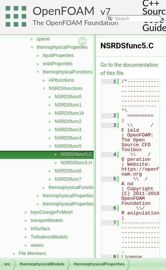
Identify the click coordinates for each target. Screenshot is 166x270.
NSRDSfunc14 (69, 113)
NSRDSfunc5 (68, 146)
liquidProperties (58, 55)
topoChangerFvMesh (52, 212)
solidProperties (57, 63)
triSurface (40, 228)
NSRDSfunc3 (68, 129)
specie (43, 39)
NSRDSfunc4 (68, 138)
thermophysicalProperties (62, 47)
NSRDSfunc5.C (76, 154)
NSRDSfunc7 (68, 179)
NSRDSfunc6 (68, 171)
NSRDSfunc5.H (76, 162)
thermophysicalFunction (72, 187)
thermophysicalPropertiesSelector (76, 204)
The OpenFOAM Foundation (75, 22)
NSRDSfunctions (65, 88)
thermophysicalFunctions (68, 72)
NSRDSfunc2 (68, 121)
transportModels (47, 220)
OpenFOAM (64, 11)
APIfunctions (61, 80)
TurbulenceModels (49, 237)
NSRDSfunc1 (68, 105)
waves (37, 245)
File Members (32, 253)
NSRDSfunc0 (68, 96)
